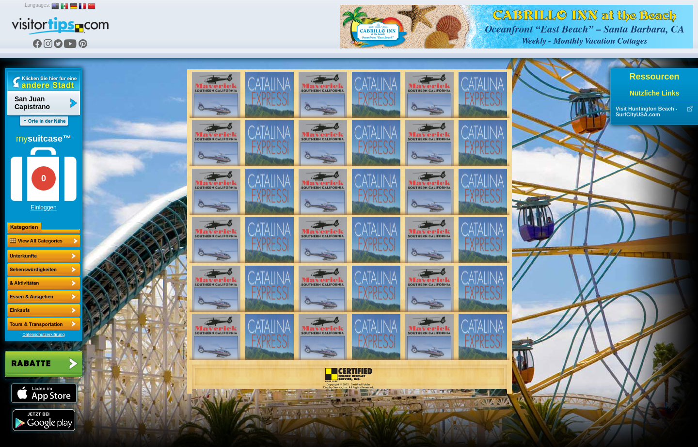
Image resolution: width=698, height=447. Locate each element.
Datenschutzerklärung (43, 334)
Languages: (37, 5)
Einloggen (43, 207)
